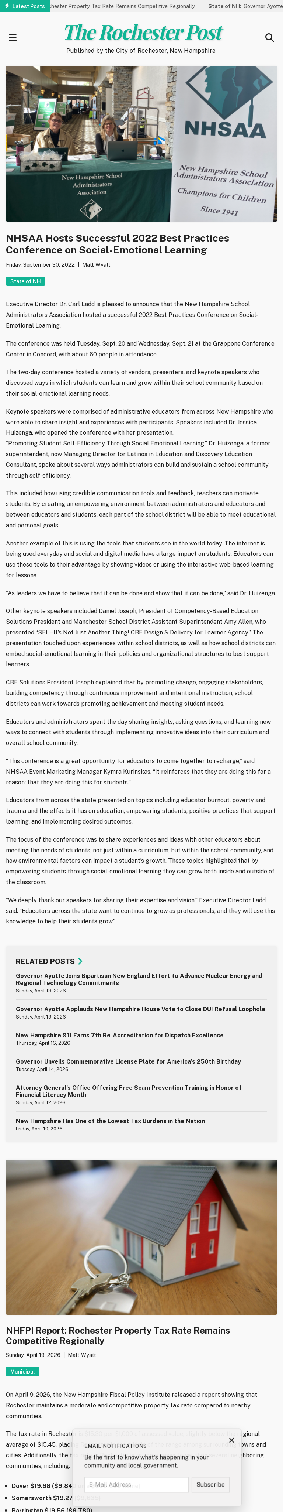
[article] (141, 982)
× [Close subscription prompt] (267, 1442)
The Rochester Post (141, 31)
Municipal (22, 1371)
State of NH (25, 281)
